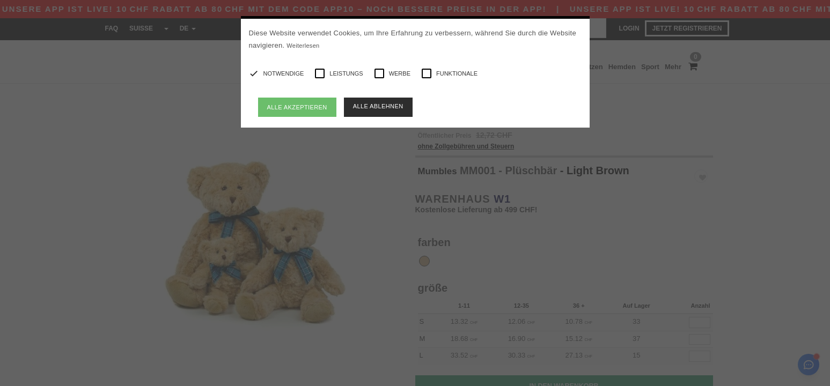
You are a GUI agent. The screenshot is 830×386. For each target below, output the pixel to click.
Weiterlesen (303, 45)
